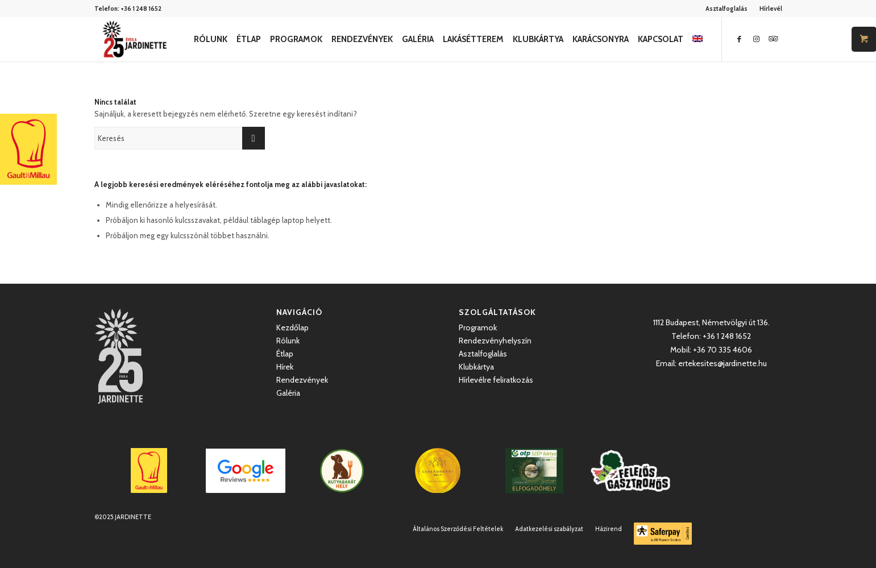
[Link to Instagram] (756, 38)
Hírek (284, 367)
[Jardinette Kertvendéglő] (134, 39)
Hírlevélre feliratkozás (496, 380)
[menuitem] (727, 8)
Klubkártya (476, 367)
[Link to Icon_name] (773, 38)
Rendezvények (302, 380)
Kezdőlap (292, 327)
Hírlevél (770, 9)
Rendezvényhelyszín (495, 340)
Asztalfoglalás (726, 9)
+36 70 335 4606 (722, 350)
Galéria (288, 393)
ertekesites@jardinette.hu (722, 363)
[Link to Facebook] (739, 38)
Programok (478, 327)
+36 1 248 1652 (141, 9)
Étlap (284, 354)
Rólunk (288, 340)
